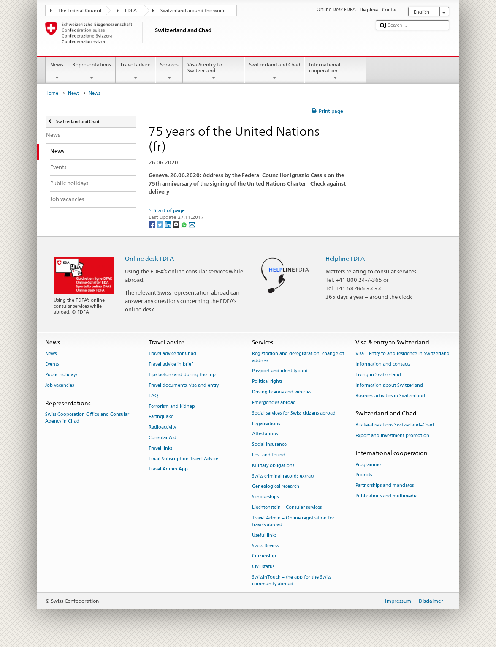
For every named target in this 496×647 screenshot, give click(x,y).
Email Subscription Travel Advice (183, 458)
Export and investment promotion (392, 435)
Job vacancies (59, 385)
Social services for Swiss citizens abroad (294, 413)
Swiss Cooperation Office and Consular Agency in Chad (87, 418)
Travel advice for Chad (172, 354)
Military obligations (273, 465)
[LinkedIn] (169, 224)
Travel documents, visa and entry (184, 385)
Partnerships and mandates (384, 486)
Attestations (265, 434)
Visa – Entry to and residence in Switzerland (402, 354)
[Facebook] (153, 224)
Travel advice (135, 71)
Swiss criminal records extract (283, 476)
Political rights (267, 382)
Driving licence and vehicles (281, 392)
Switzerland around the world (193, 11)
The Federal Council (79, 11)
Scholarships (265, 497)
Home (51, 93)
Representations (91, 71)
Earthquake (161, 417)
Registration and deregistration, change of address (298, 357)
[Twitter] (161, 224)
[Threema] (177, 224)
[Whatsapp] (185, 224)
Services (169, 71)
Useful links (264, 535)
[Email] (192, 224)
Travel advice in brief (171, 364)
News (56, 71)
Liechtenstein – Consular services (287, 507)
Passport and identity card (280, 371)
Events (52, 364)
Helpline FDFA (345, 258)
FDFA (131, 11)
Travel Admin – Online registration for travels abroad (293, 521)
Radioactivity (162, 427)
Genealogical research (275, 486)
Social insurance (269, 445)
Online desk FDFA (149, 258)
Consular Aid (162, 437)
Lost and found (268, 455)
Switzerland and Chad (274, 71)
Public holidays (61, 374)
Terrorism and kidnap (172, 406)
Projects (363, 475)
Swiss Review (265, 546)
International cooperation (335, 71)
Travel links (160, 448)
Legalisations (266, 423)
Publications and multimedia (386, 496)
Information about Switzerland (389, 385)
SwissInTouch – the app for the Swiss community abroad (291, 580)
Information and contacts (382, 364)
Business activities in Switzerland (390, 396)
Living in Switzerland (378, 374)
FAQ (153, 396)
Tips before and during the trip (182, 374)
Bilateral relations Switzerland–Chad (394, 425)
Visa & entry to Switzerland (213, 71)
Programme (368, 464)
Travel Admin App (168, 469)
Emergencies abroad (274, 402)
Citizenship (264, 556)
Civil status (263, 567)
